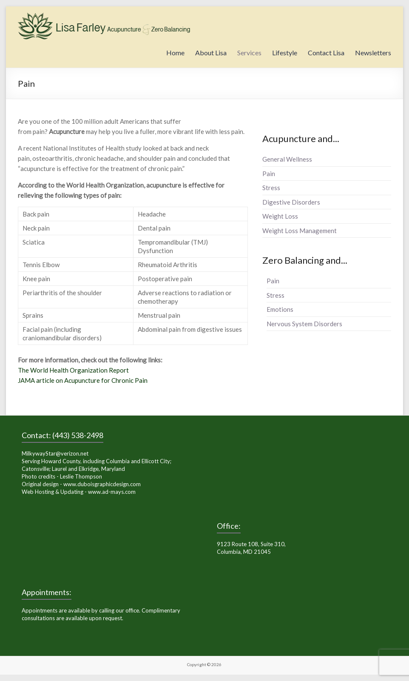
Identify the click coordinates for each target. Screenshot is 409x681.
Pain (268, 173)
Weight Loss (280, 216)
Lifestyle (284, 52)
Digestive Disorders (291, 202)
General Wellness (287, 159)
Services (249, 52)
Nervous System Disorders (304, 324)
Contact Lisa (326, 52)
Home (175, 52)
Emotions (280, 309)
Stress (271, 187)
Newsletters (373, 52)
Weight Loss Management (299, 230)
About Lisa (211, 52)
